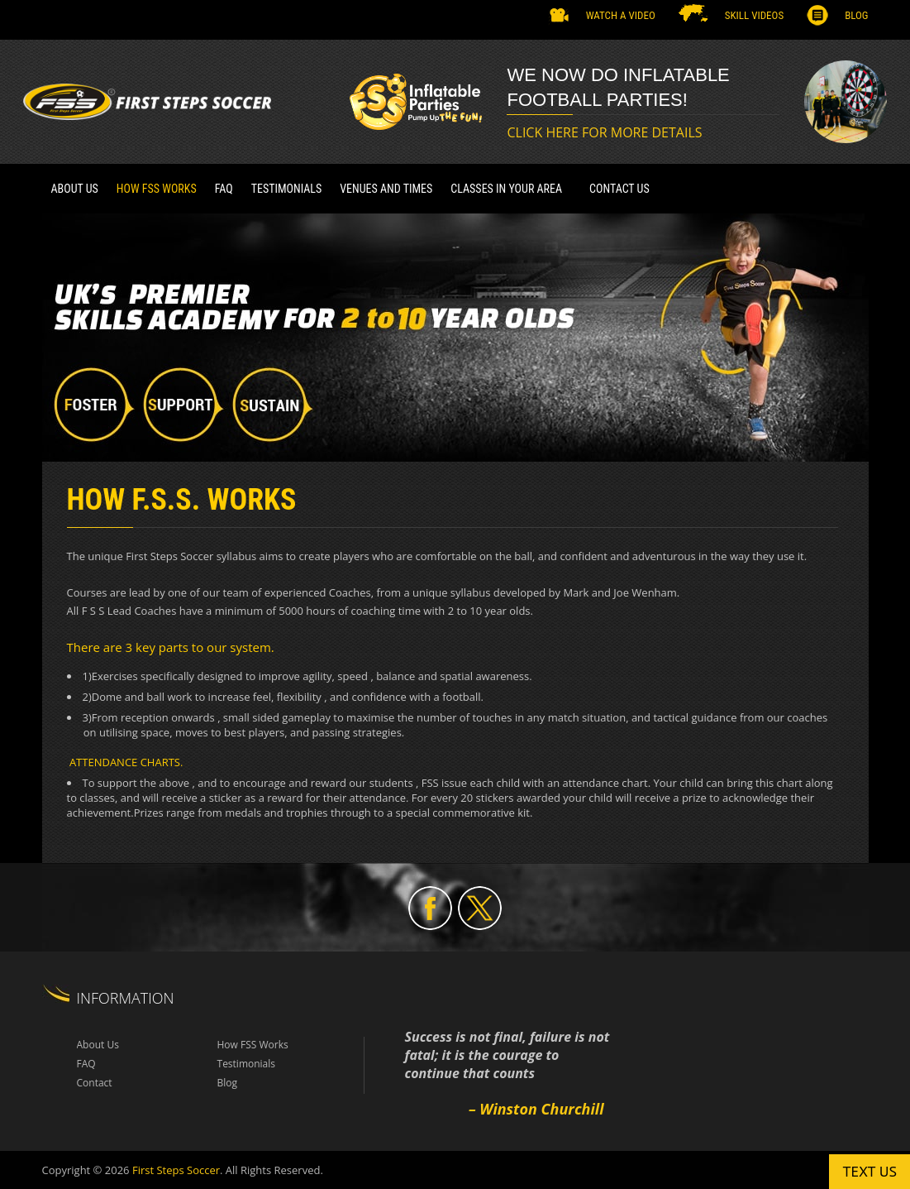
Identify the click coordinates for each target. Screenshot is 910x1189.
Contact (94, 1083)
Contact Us (619, 188)
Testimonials (246, 1064)
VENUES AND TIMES (386, 188)
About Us (74, 188)
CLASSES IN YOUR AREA (506, 188)
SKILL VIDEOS (754, 15)
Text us (869, 1171)
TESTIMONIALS (286, 188)
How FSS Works (157, 188)
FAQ (224, 188)
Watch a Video (620, 15)
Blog (856, 15)
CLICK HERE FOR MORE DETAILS (604, 132)
